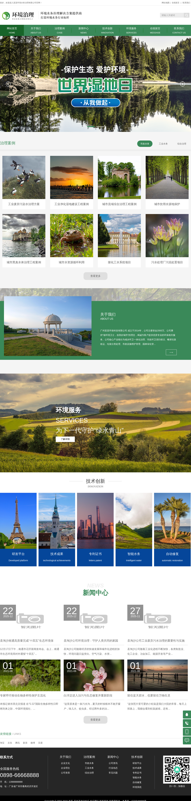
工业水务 (89, 768)
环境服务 (131, 30)
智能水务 (137, 777)
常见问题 (113, 773)
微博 (33, 743)
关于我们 (36, 30)
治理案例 (60, 30)
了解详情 (65, 439)
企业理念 (65, 768)
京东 (10, 743)
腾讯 (17, 743)
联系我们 (186, 3)
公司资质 (65, 773)
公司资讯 (113, 763)
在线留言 (175, 3)
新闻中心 (84, 30)
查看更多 (95, 276)
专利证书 (137, 773)
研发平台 (137, 763)
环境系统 (137, 787)
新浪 (25, 743)
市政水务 (89, 763)
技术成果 (137, 768)
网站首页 (12, 30)
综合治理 (89, 773)
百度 (40, 743)
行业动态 (113, 768)
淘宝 (2, 743)
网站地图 (165, 3)
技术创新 (107, 30)
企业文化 (65, 763)
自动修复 (137, 782)
